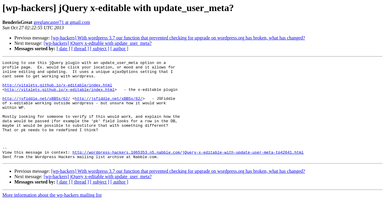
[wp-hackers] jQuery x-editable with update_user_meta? (98, 43)
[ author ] (119, 48)
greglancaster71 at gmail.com (62, 22)
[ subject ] (99, 48)
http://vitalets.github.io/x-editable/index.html (57, 90)
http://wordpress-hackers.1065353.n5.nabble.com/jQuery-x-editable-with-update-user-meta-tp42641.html (188, 171)
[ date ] (63, 48)
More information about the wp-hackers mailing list (51, 214)
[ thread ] (80, 48)
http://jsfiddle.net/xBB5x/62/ (36, 106)
